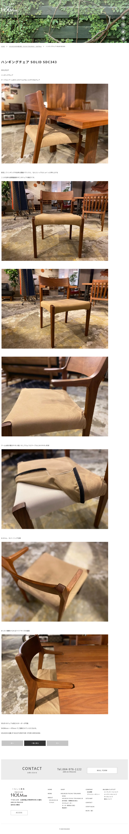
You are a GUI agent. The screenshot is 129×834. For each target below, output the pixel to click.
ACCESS (19, 812)
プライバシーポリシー (93, 794)
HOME (3, 46)
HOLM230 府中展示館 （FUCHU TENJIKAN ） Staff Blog (25, 46)
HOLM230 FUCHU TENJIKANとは (72, 798)
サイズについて (108, 796)
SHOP (63, 789)
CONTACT (89, 802)
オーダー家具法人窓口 (68, 805)
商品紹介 (64, 808)
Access (102, 7)
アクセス (51, 802)
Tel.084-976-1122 (69, 770)
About (55, 7)
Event (71, 7)
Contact (124, 7)
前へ (12, 743)
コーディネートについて (111, 792)
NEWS (50, 793)
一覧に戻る (35, 743)
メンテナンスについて (110, 794)
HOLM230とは (53, 800)
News (63, 7)
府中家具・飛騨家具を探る (70, 801)
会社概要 (89, 792)
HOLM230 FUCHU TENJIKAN (71, 793)
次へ (57, 743)
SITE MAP (89, 798)
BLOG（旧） (90, 810)
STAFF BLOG (90, 806)
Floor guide (83, 7)
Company (113, 7)
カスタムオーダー (67, 803)
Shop (94, 7)
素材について (108, 799)
